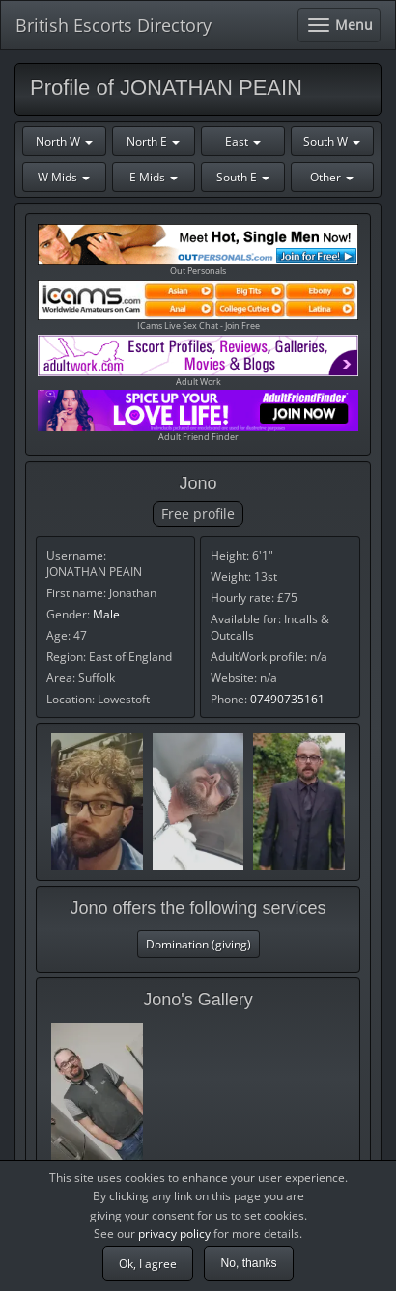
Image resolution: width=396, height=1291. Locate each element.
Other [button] (332, 177)
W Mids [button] (64, 177)
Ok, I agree (148, 1263)
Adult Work (198, 361)
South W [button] (331, 141)
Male (106, 614)
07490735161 (287, 699)
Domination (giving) (198, 944)
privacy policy (174, 1233)
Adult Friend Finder (198, 416)
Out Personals (198, 250)
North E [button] (153, 141)
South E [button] (242, 177)
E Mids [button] (153, 177)
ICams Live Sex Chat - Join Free (198, 306)
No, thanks (248, 1263)
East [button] (243, 141)
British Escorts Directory (113, 25)
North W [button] (64, 141)
